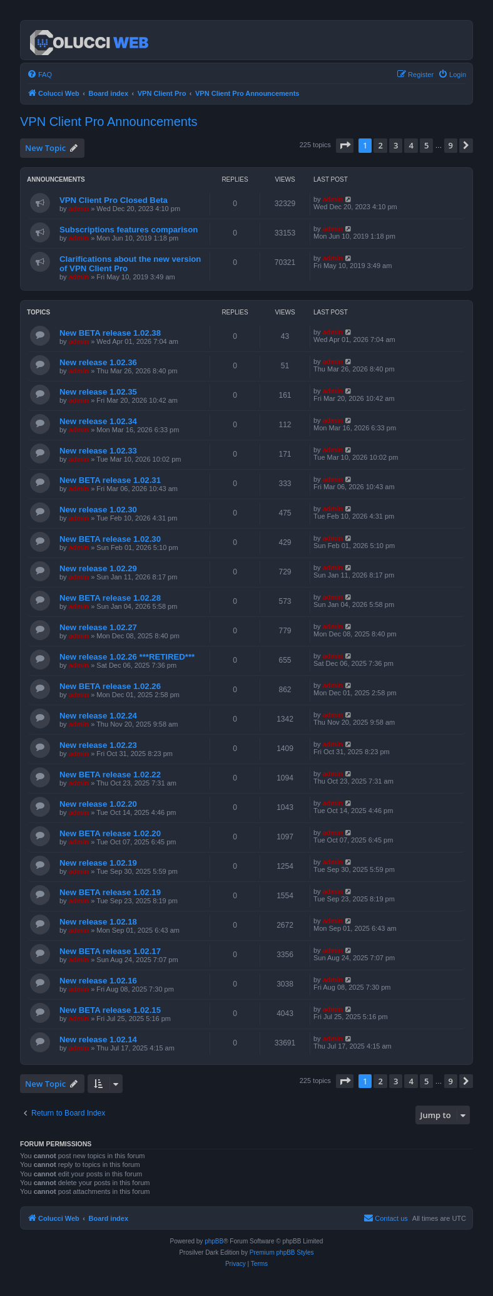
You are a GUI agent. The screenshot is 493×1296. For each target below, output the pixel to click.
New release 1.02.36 (98, 362)
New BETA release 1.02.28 (110, 598)
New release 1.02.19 (98, 863)
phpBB (214, 1241)
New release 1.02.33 (98, 450)
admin (79, 208)
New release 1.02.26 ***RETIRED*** (127, 656)
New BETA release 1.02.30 (110, 539)
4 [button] (411, 145)
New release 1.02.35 (98, 392)
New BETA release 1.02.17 (110, 951)
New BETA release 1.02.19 (110, 892)
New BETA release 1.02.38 (110, 333)
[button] (344, 145)
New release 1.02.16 (98, 980)
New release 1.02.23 (98, 745)
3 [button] (396, 145)
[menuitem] (39, 74)
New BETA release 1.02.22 (110, 774)
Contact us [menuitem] (385, 1217)
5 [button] (426, 145)
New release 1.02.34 (98, 421)
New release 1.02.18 (98, 921)
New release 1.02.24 (98, 715)
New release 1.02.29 (98, 568)
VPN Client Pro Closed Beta (113, 200)
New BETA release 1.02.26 (110, 686)
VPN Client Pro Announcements (109, 121)
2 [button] (380, 145)
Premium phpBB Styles (282, 1252)
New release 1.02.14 (98, 1039)
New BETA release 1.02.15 (110, 1010)
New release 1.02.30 (98, 509)
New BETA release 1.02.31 (110, 480)
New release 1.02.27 (98, 627)
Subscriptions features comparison (128, 229)
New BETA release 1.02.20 (110, 833)
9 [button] (451, 145)
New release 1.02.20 (98, 804)
